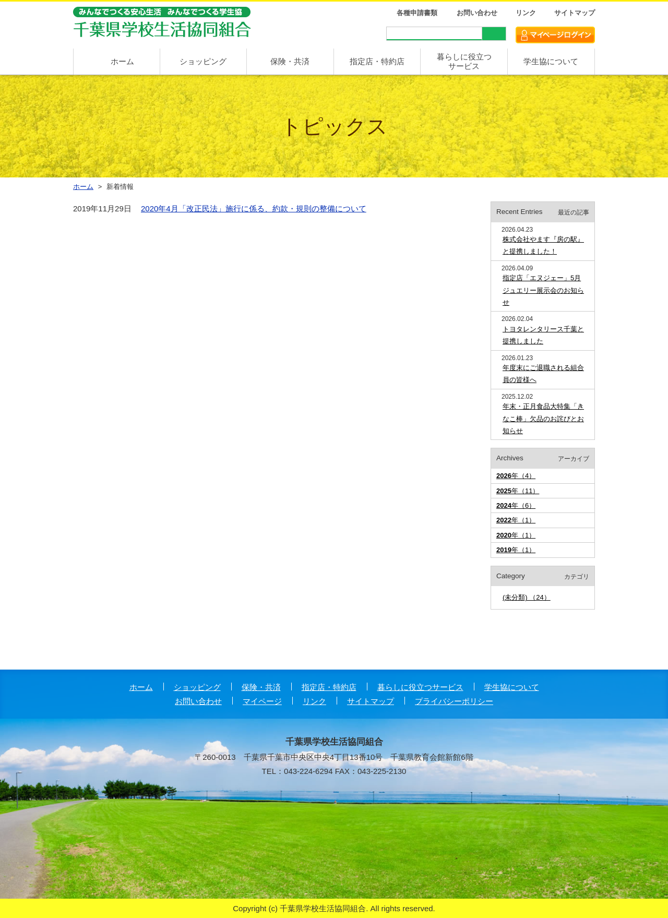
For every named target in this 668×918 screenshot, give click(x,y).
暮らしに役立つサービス (420, 687)
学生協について (550, 61)
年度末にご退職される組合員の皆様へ (543, 374)
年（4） (515, 476)
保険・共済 (289, 61)
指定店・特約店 (377, 61)
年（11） (517, 491)
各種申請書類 (417, 13)
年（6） (515, 505)
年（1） (515, 520)
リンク (526, 13)
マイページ (262, 701)
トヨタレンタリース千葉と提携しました (543, 335)
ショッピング (203, 61)
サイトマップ (574, 13)
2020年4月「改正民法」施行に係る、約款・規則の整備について (253, 208)
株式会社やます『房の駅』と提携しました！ (543, 245)
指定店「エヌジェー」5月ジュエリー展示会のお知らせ (543, 290)
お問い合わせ (477, 13)
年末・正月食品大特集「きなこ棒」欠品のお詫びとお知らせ (543, 418)
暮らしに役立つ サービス (464, 61)
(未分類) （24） (527, 597)
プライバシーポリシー (454, 701)
